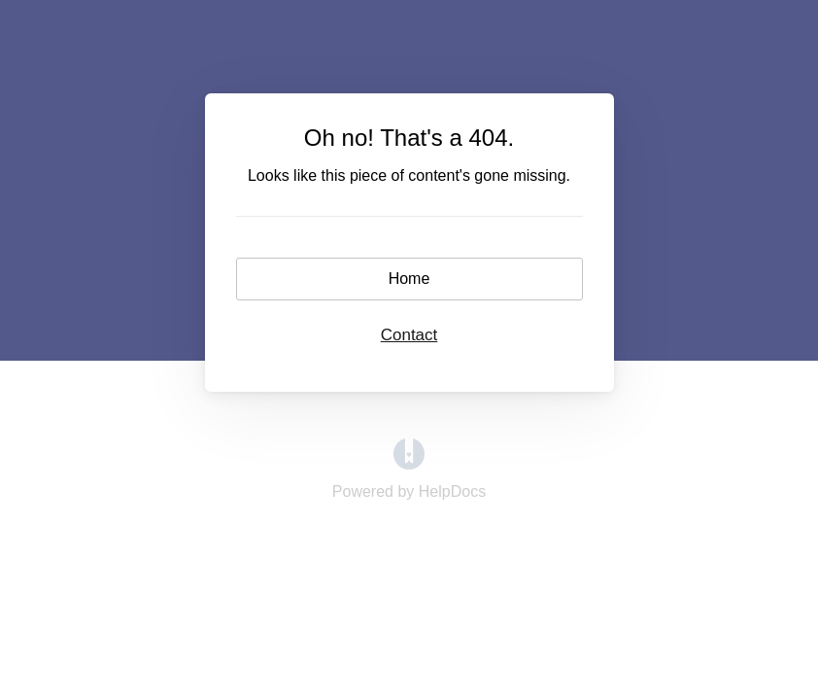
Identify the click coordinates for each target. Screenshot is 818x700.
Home (409, 278)
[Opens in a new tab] (409, 464)
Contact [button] (409, 335)
